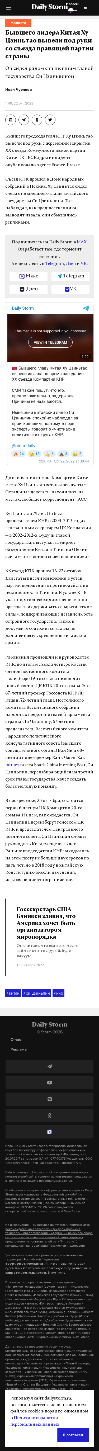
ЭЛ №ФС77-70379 (52, 1158)
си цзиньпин (36, 993)
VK (84, 264)
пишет (12, 765)
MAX (82, 242)
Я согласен (73, 1435)
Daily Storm (50, 7)
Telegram (54, 264)
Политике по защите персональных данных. (40, 1181)
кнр (58, 993)
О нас (16, 1039)
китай (13, 993)
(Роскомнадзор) (74, 1154)
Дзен (71, 264)
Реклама (19, 1049)
